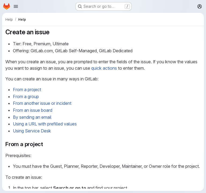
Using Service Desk (32, 130)
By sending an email (32, 117)
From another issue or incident (42, 103)
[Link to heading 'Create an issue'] (52, 32)
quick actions (104, 68)
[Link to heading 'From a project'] (46, 144)
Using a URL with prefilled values (45, 124)
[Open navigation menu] (16, 6)
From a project (27, 89)
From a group (26, 96)
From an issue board (32, 110)
